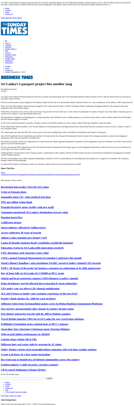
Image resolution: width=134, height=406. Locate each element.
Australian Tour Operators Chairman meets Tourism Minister (35, 329)
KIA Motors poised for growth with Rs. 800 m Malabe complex (36, 313)
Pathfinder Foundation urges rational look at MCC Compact (34, 324)
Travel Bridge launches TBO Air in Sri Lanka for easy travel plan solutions (42, 319)
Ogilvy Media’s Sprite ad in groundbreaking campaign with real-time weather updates (49, 349)
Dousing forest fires (11, 217)
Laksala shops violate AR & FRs (19, 339)
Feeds (7, 12)
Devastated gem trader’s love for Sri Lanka (25, 187)
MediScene (9, 61)
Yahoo (63, 174)
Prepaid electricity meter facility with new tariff (27, 207)
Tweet (3, 172)
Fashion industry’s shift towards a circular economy (29, 364)
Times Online (17, 18)
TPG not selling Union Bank (16, 202)
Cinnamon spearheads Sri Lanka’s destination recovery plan (34, 212)
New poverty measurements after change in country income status (37, 308)
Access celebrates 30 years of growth (21, 232)
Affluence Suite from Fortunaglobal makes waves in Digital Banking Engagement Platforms (52, 303)
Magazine (9, 57)
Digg (32, 174)
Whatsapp (20, 174)
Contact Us (9, 14)
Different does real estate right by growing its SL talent (31, 344)
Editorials (8, 18)
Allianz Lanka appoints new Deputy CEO (24, 237)
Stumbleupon (43, 174)
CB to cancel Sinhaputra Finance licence (23, 369)
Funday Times (10, 59)
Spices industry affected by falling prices (23, 227)
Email (15, 174)
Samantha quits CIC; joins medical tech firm (26, 197)
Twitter (10, 174)
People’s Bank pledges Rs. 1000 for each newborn (28, 298)
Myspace (73, 174)
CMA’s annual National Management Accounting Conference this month (41, 258)
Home (7, 8)
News (7, 43)
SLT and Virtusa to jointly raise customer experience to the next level (39, 293)
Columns (8, 45)
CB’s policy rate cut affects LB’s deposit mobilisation (30, 288)
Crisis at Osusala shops (14, 191)
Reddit (50, 174)
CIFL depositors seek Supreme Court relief (25, 252)
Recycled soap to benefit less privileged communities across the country (40, 359)
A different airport (11, 222)
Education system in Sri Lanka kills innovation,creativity (32, 247)
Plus (6, 51)
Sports (8, 53)
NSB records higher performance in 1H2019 (25, 334)
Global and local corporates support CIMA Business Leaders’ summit (39, 278)
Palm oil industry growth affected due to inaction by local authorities (39, 283)
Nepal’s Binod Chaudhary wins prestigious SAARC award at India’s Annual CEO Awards (51, 263)
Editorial (8, 47)
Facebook (4, 174)
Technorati (57, 174)
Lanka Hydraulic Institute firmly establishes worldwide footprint (37, 242)
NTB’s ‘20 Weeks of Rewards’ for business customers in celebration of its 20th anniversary (51, 268)
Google (36, 174)
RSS (78, 174)
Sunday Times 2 (10, 49)
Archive (8, 10)
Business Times (10, 55)
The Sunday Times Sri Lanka (16, 392)
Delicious (27, 174)
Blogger (68, 174)
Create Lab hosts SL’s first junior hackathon (25, 354)
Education (9, 62)
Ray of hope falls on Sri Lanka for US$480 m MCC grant (32, 273)
